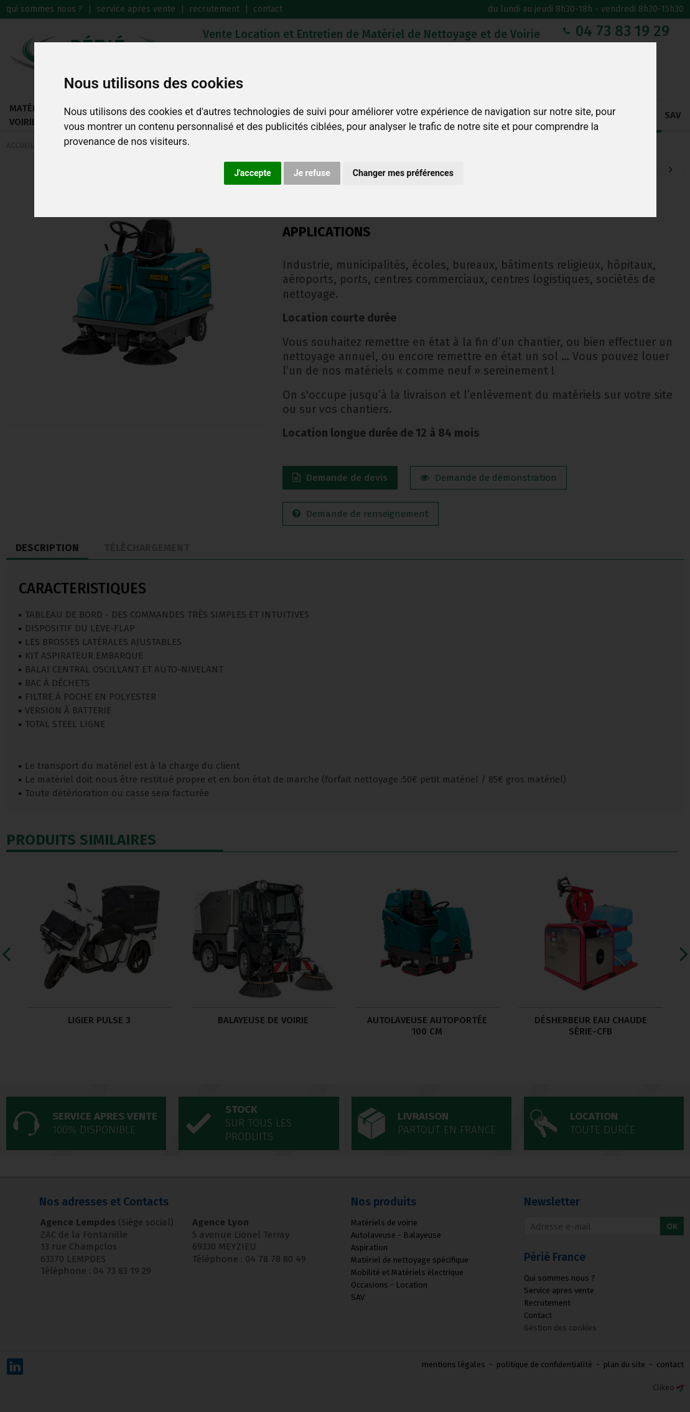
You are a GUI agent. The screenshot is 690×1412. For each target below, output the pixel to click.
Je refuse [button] (312, 173)
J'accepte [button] (252, 173)
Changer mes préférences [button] (403, 173)
